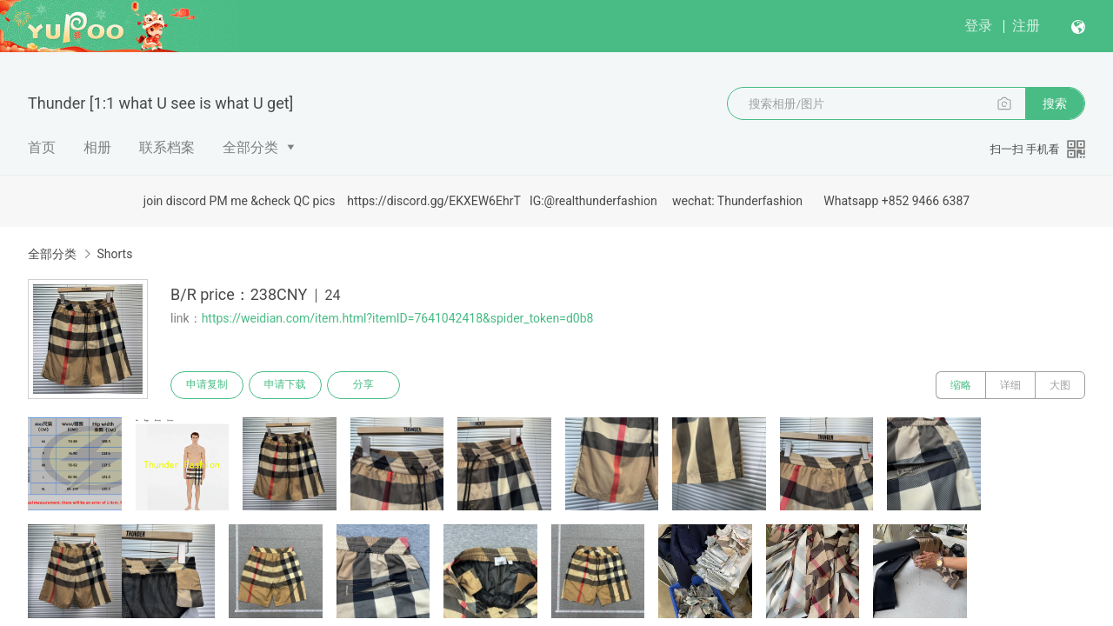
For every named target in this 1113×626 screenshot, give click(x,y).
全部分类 (250, 147)
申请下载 (285, 385)
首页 (42, 147)
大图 (1060, 385)
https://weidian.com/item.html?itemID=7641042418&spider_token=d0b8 (398, 318)
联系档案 (167, 147)
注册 (1026, 25)
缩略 (960, 385)
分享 (363, 385)
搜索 (1055, 103)
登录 (978, 25)
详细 (1010, 385)
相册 (97, 147)
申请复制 (207, 385)
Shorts (114, 254)
